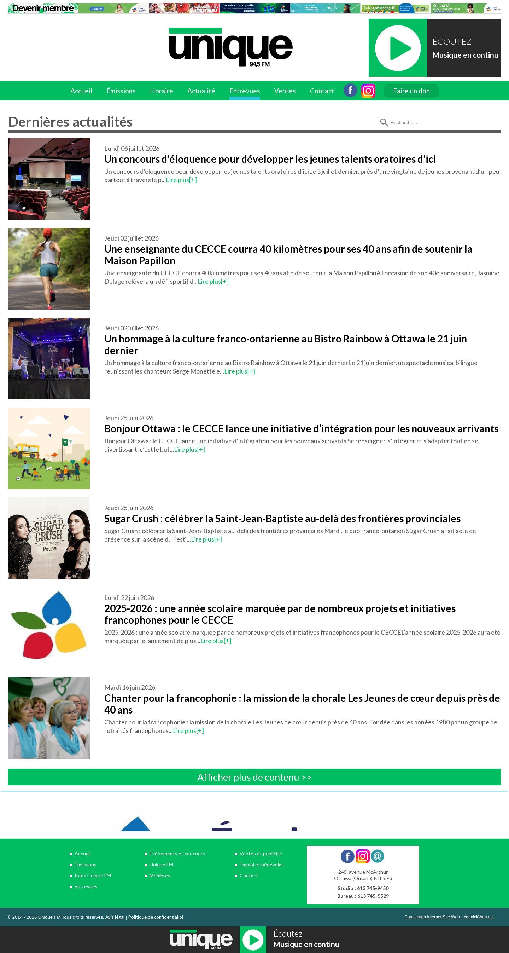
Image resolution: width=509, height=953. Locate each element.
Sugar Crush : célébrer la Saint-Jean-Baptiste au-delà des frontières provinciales (283, 518)
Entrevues (244, 91)
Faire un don (411, 91)
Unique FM (161, 864)
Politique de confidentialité (155, 917)
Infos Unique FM (93, 875)
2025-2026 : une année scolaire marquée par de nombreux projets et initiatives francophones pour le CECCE (280, 614)
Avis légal (114, 917)
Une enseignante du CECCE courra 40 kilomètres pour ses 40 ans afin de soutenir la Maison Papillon (288, 254)
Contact (322, 91)
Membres (160, 875)
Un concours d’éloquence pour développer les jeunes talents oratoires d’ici (270, 159)
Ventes (285, 91)
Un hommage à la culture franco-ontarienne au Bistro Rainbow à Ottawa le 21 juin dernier (285, 344)
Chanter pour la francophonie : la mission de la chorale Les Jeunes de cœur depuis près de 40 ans (302, 704)
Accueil (81, 91)
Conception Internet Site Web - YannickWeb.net (449, 917)
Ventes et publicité (261, 853)
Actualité (201, 91)
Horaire (161, 91)
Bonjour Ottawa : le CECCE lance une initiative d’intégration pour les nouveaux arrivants (301, 428)
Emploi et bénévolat (261, 864)
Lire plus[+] (181, 180)
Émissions (121, 91)
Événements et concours (177, 853)
